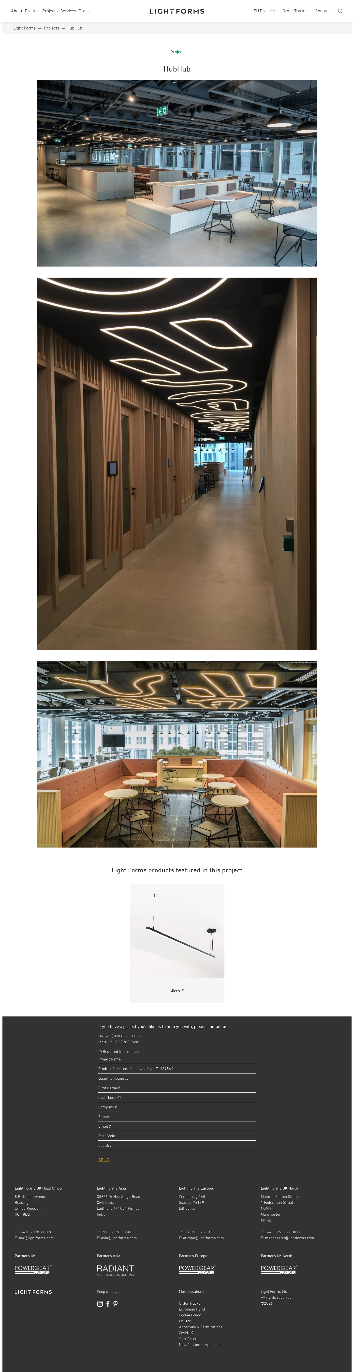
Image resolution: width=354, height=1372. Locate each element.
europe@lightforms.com (203, 1238)
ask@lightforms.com (36, 1238)
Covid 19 (186, 1332)
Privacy (185, 1321)
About (16, 10)
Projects (50, 10)
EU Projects (264, 10)
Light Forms (24, 27)
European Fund (192, 1309)
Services (68, 10)
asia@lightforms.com (119, 1238)
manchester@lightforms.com (289, 1238)
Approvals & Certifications (200, 1327)
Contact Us (325, 10)
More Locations (191, 1291)
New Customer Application (201, 1344)
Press (84, 10)
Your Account (190, 1338)
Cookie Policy (190, 1315)
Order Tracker (295, 10)
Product (32, 10)
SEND (103, 1159)
